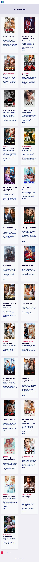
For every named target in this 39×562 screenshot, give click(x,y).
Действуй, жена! (8, 227)
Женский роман (5, 35)
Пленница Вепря (27, 303)
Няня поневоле (26, 187)
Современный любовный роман (8, 73)
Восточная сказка (8, 148)
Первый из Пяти (27, 148)
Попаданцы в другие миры (26, 146)
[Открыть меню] (37, 2)
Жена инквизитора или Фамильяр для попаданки (10, 189)
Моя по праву (26, 458)
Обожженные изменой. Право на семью (27, 498)
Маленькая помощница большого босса (28, 380)
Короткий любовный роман (26, 494)
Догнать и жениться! (9, 110)
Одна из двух (7, 265)
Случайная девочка (9, 419)
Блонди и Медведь (27, 265)
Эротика (23, 35)
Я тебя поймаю (7, 536)
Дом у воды (25, 343)
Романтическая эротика (7, 534)
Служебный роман (25, 108)
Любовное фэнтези (25, 73)
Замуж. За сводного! (9, 496)
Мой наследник (7, 343)
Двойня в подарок (8, 37)
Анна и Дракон (26, 75)
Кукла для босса (27, 110)
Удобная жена (7, 75)
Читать (24, 50)
